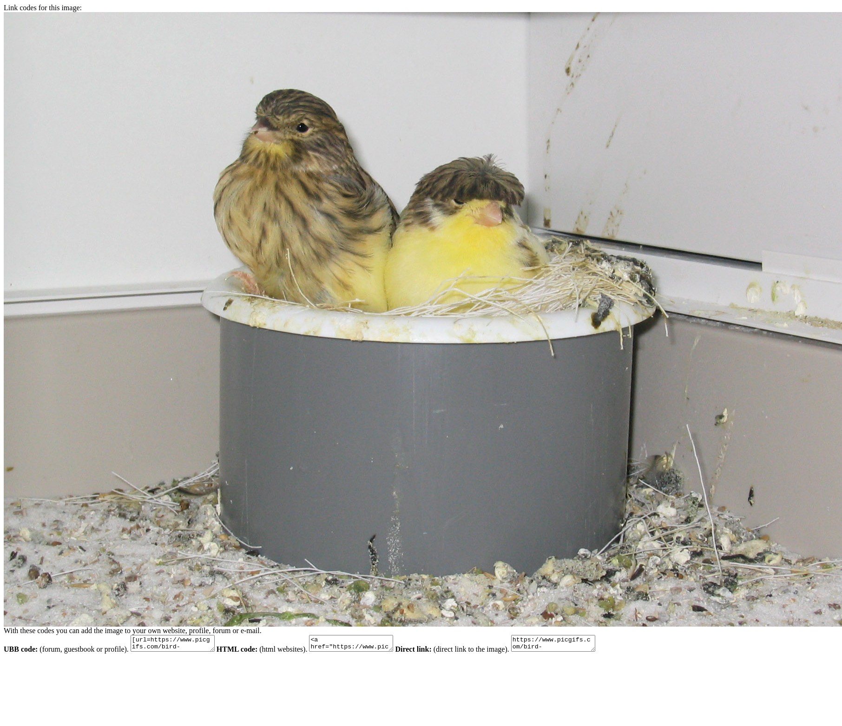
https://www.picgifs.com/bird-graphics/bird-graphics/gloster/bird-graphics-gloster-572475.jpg (576, 644)
